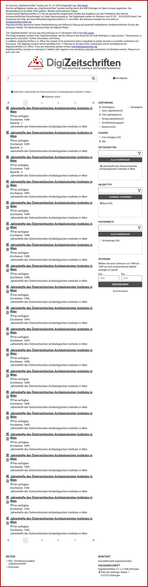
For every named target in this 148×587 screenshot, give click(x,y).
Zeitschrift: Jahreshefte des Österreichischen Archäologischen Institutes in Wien (51, 92)
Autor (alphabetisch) (111, 110)
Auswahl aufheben (120, 197)
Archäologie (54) (110, 240)
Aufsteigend (106, 107)
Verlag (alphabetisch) (111, 118)
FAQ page (88, 33)
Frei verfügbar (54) (110, 137)
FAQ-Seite (82, 5)
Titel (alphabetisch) (110, 114)
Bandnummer (107, 126)
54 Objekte (120, 78)
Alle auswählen (120, 160)
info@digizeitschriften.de (19, 22)
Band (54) (106, 203)
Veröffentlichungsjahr (111, 122)
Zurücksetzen (120, 291)
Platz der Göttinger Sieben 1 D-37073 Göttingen (115, 574)
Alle (102, 141)
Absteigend (135, 107)
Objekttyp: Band (51, 97)
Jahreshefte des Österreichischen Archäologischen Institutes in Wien (118, 167)
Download (13, 567)
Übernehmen (120, 284)
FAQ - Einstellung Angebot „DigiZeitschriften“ (21, 562)
